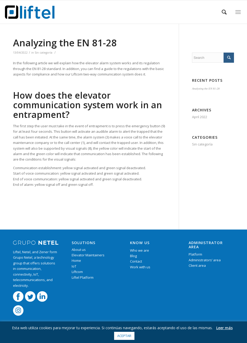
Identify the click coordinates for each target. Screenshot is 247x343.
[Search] (224, 12)
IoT (74, 266)
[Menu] (238, 12)
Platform (195, 254)
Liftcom (77, 271)
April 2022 (199, 117)
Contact (136, 261)
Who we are (139, 250)
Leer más (224, 327)
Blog (133, 255)
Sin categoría (43, 52)
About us (79, 249)
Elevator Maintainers (88, 255)
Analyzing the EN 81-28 (65, 42)
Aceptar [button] (124, 335)
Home (76, 260)
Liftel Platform (83, 277)
